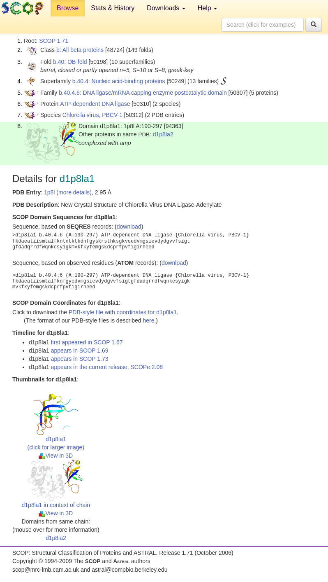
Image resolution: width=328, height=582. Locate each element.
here (148, 320)
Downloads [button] (166, 8)
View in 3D (56, 455)
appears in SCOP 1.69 (80, 350)
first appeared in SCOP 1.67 (87, 342)
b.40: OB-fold (70, 61)
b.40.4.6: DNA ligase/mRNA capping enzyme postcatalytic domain (143, 92)
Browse (68, 8)
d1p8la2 (163, 134)
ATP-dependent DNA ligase (95, 104)
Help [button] (207, 8)
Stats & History (112, 8)
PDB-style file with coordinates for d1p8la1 (123, 312)
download (129, 226)
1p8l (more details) (68, 192)
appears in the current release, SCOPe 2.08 (107, 367)
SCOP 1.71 (53, 40)
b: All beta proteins (80, 50)
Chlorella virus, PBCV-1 (92, 115)
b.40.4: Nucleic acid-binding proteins (118, 81)
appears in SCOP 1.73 (80, 358)
